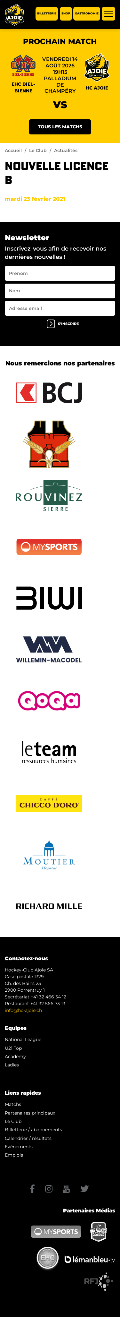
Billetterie (46, 13)
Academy (15, 1056)
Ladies (12, 1065)
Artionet (62, 1278)
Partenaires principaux (30, 1113)
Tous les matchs (60, 127)
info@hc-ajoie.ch (23, 1010)
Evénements (19, 1147)
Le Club (38, 150)
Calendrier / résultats (28, 1138)
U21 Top (13, 1048)
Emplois (14, 1155)
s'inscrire (63, 324)
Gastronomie (87, 13)
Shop (65, 13)
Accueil (13, 150)
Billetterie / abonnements (33, 1130)
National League (23, 1039)
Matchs (13, 1104)
